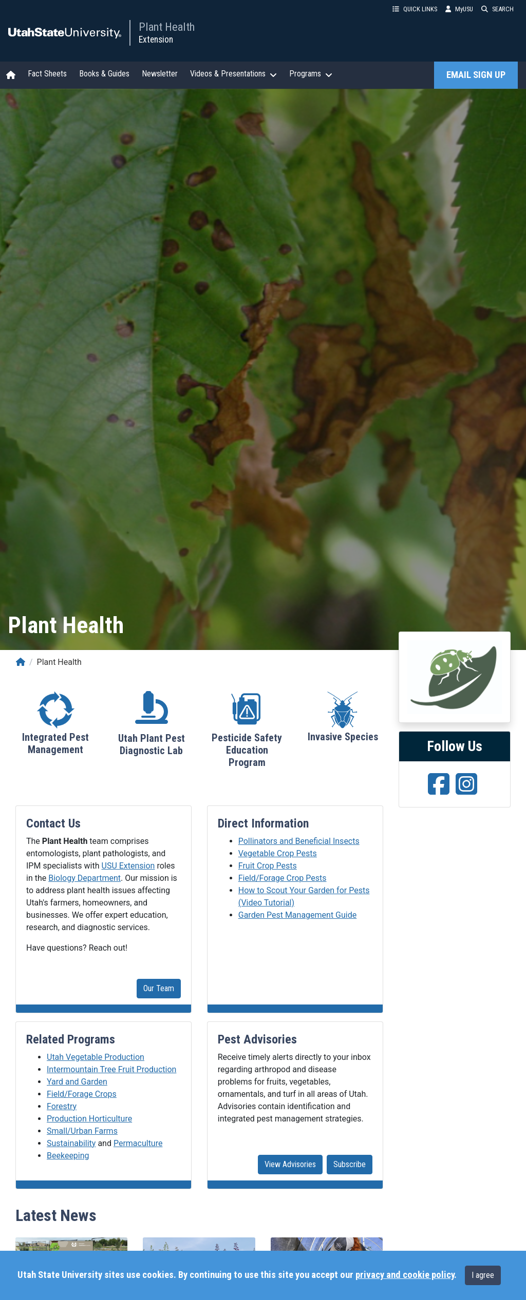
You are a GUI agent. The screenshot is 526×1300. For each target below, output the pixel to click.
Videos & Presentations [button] (233, 74)
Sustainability (71, 1143)
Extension (156, 39)
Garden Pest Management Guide (297, 915)
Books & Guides (104, 73)
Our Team (158, 988)
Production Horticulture (89, 1119)
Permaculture (138, 1143)
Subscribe (349, 1164)
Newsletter (160, 73)
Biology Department (84, 878)
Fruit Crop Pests (267, 866)
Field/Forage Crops (82, 1094)
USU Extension (128, 866)
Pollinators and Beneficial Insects (299, 841)
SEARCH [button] (497, 9)
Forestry (62, 1106)
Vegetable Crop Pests (277, 853)
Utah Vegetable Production (95, 1057)
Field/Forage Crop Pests (282, 878)
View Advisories (290, 1164)
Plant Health (167, 26)
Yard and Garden (77, 1082)
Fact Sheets (47, 73)
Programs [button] (310, 74)
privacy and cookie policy (404, 1275)
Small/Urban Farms (82, 1131)
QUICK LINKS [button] (414, 9)
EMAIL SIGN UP (475, 75)
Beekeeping (68, 1155)
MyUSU (459, 9)
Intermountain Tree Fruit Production (111, 1069)
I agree (483, 1275)
